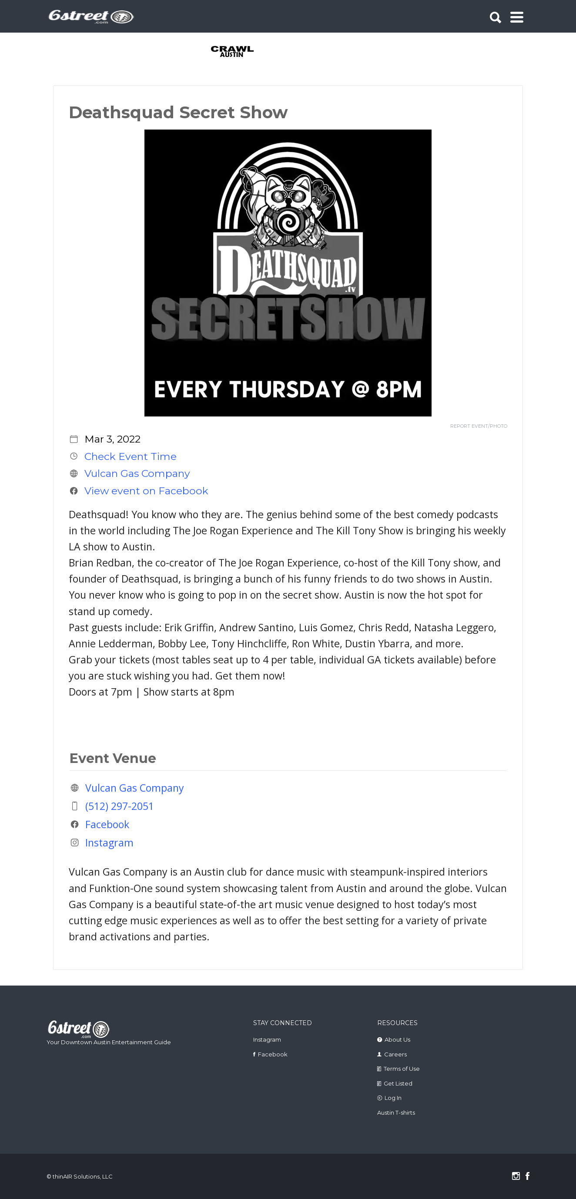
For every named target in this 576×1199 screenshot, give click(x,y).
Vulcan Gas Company (137, 473)
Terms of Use (402, 1068)
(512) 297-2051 (119, 806)
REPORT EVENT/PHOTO (478, 426)
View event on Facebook (146, 491)
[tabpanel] (237, 52)
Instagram (109, 842)
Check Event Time (130, 456)
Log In (393, 1097)
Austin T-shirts (396, 1112)
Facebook (107, 824)
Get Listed (398, 1083)
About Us (397, 1039)
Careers (395, 1054)
